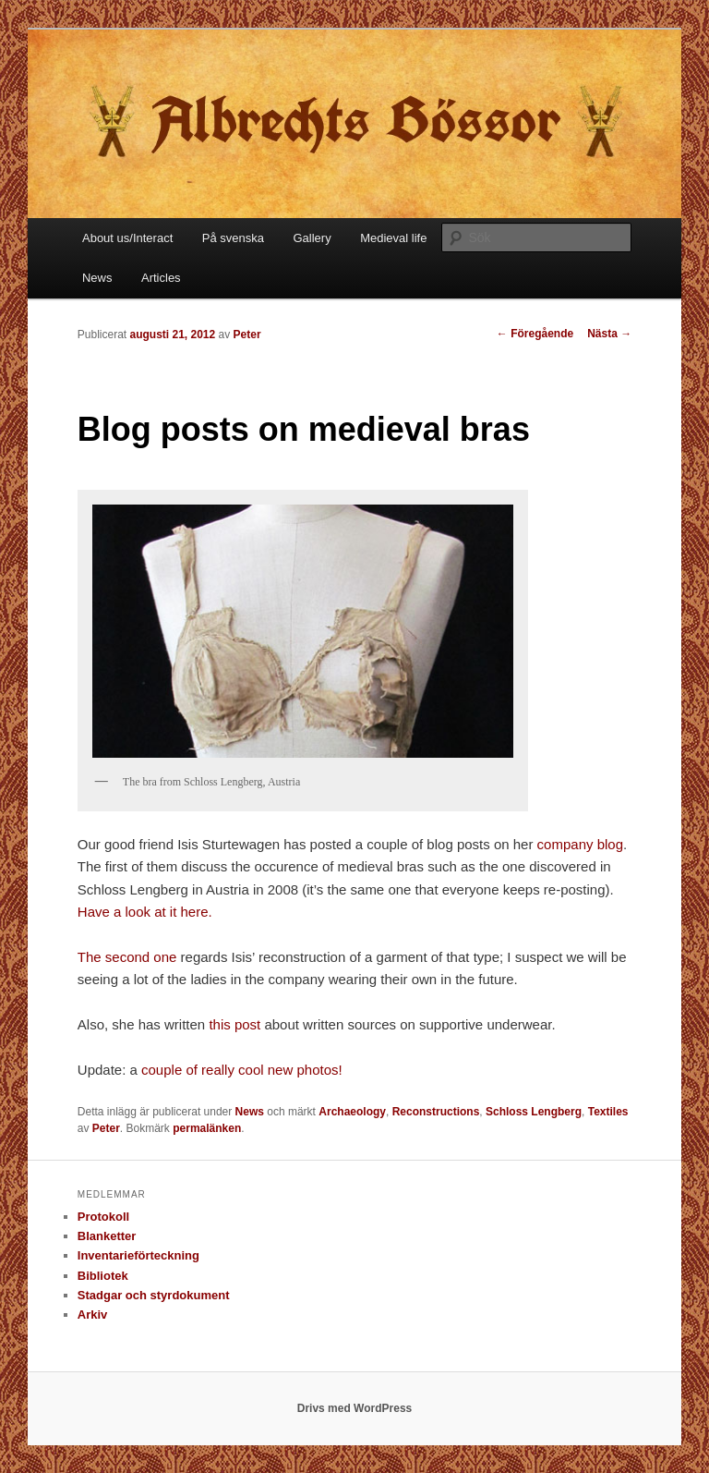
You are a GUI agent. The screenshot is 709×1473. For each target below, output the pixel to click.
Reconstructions (436, 1111)
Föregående (535, 333)
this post (234, 1024)
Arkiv (93, 1314)
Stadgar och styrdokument (154, 1295)
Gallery (311, 238)
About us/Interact (127, 238)
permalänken (207, 1128)
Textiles (608, 1111)
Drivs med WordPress (355, 1408)
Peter (247, 334)
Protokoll (103, 1216)
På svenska (233, 238)
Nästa (609, 333)
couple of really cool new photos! (241, 1069)
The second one (127, 957)
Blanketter (107, 1236)
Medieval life (393, 238)
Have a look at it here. (145, 911)
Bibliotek (103, 1276)
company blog (580, 844)
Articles (161, 278)
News (97, 278)
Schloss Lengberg (534, 1111)
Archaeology (352, 1111)
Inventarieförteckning (138, 1255)
